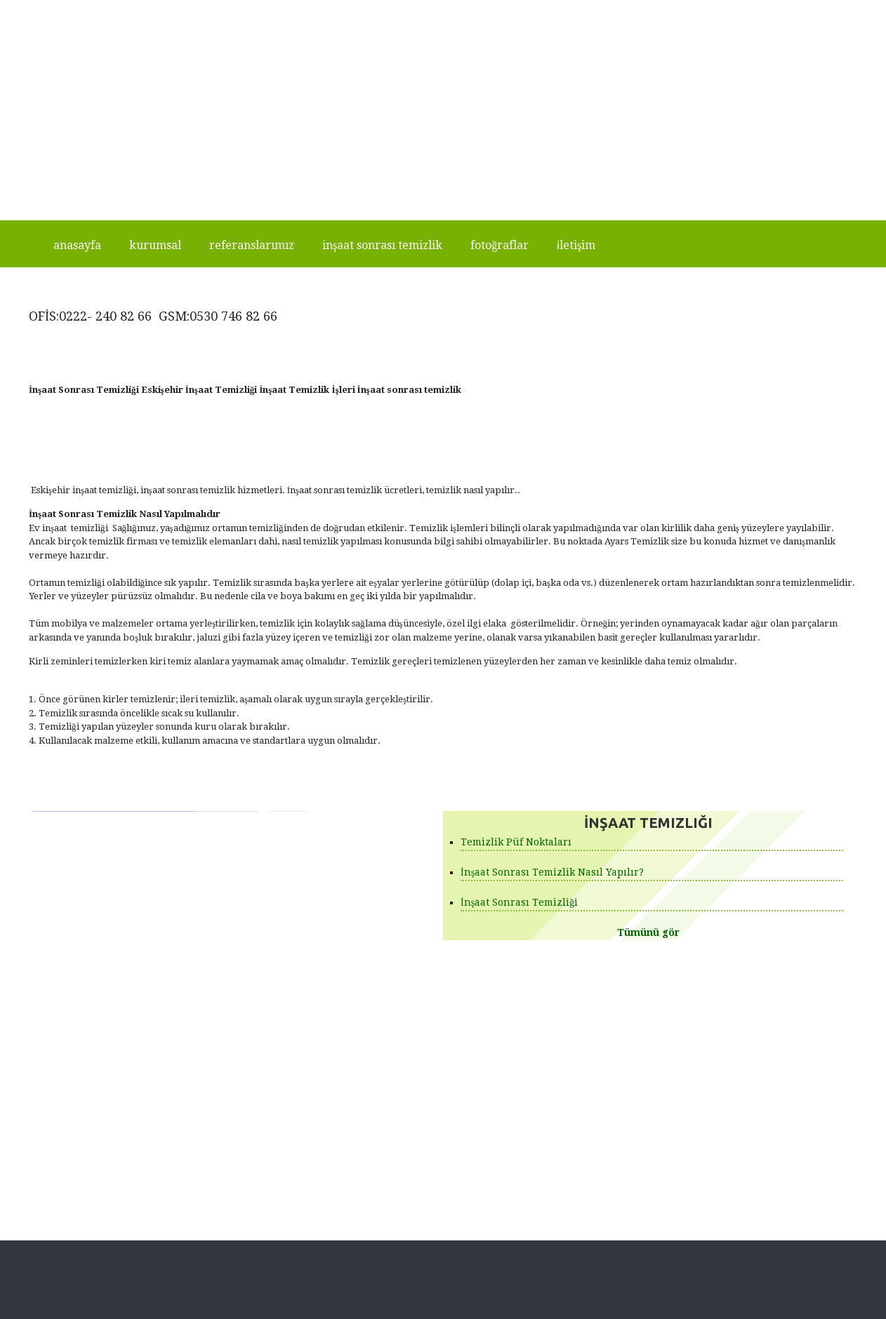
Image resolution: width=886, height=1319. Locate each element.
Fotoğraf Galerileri (489, 1036)
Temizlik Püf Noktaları (516, 842)
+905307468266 (549, 9)
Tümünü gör (648, 932)
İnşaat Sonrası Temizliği (519, 902)
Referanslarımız (251, 245)
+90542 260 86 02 (653, 9)
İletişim (576, 245)
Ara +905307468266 (347, 9)
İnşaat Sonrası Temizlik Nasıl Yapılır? (552, 872)
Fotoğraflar (499, 245)
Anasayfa (77, 245)
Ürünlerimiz (473, 1019)
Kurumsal (155, 245)
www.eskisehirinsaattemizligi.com (779, 9)
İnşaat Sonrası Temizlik (382, 245)
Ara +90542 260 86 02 (451, 9)
